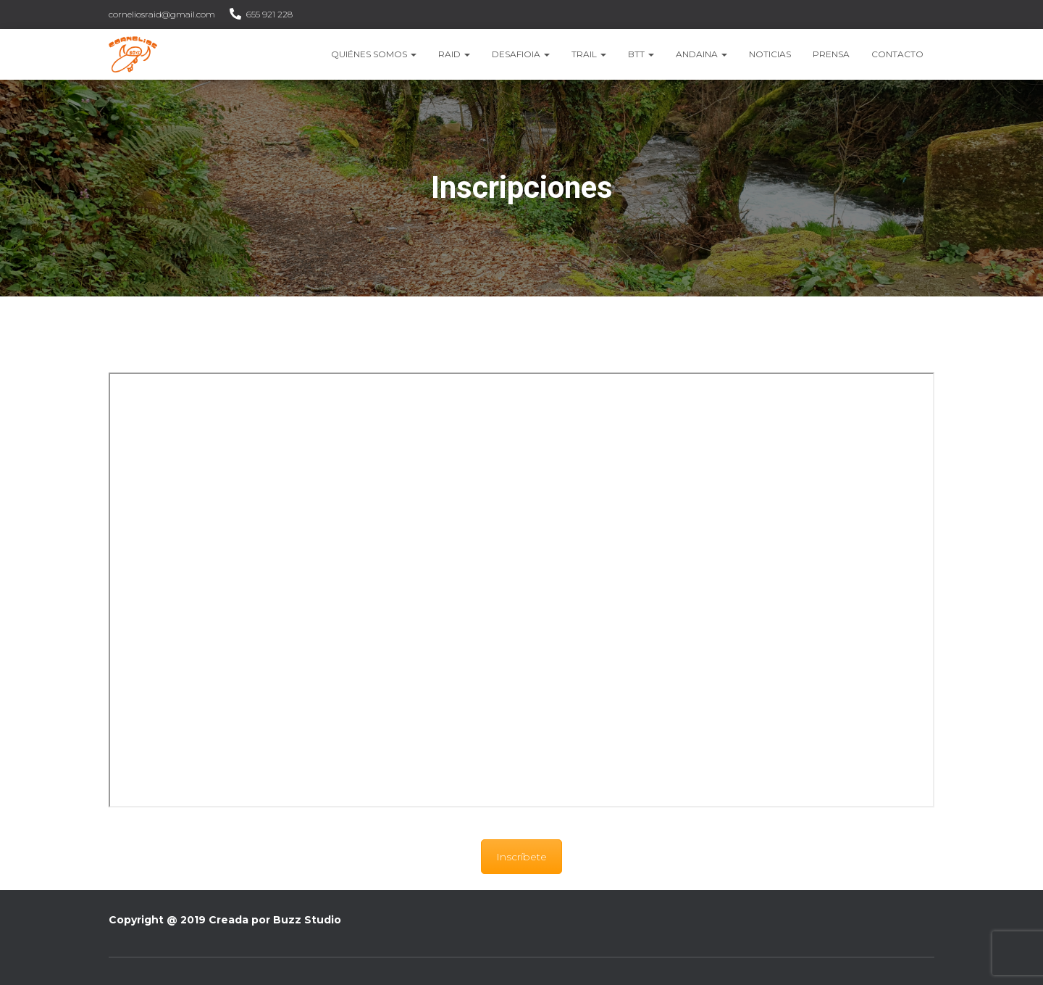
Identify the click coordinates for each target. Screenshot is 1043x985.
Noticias (770, 54)
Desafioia (521, 54)
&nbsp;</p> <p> (521, 590)
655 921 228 (269, 14)
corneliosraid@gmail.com (162, 14)
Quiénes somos (373, 54)
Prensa (831, 54)
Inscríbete (521, 856)
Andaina (701, 54)
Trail (588, 54)
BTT (641, 54)
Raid (454, 54)
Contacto (897, 54)
